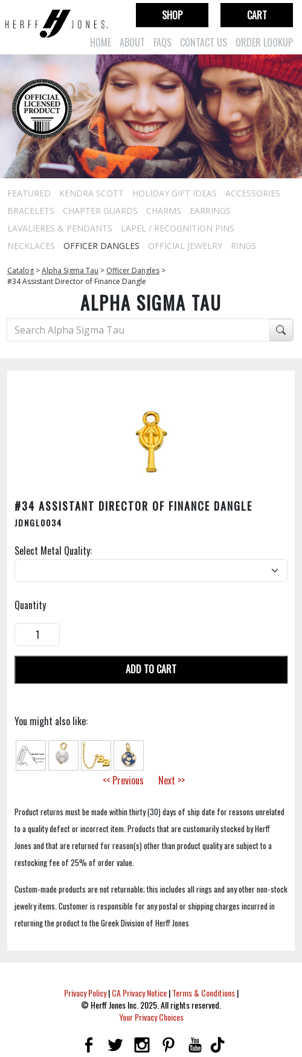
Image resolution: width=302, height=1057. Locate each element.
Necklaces (31, 245)
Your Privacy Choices (151, 1016)
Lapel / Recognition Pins (177, 228)
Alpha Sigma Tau (70, 270)
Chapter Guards (100, 210)
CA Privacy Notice (139, 992)
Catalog (20, 270)
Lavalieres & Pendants (59, 228)
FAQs (162, 42)
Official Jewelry (185, 245)
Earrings (210, 210)
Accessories (252, 193)
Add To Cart (151, 669)
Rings (243, 245)
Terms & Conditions (203, 992)
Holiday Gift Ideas (174, 193)
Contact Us (203, 42)
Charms (163, 210)
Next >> (171, 780)
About (132, 42)
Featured (29, 193)
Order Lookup (264, 42)
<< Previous (123, 780)
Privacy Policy (85, 992)
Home (100, 42)
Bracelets (30, 210)
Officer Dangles (101, 245)
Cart (257, 15)
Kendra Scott (91, 193)
